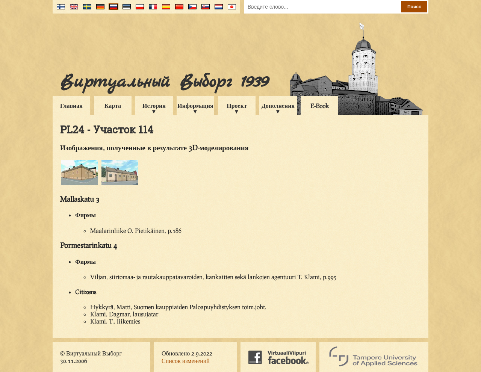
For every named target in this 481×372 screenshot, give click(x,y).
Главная (71, 105)
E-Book (319, 105)
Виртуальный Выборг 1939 (164, 82)
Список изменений (186, 360)
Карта (112, 105)
